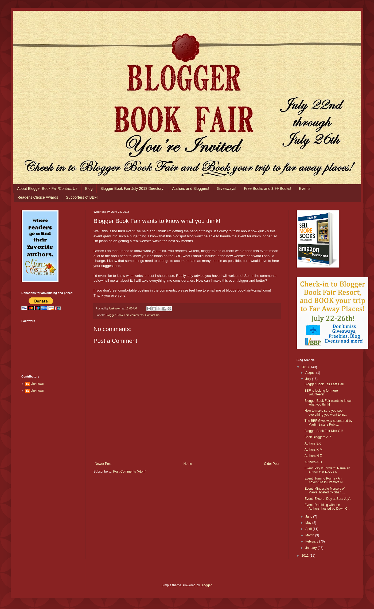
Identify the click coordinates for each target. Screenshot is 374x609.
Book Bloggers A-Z (318, 437)
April (309, 529)
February (312, 541)
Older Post (271, 464)
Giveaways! (226, 188)
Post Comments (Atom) (129, 471)
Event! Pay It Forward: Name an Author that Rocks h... (327, 470)
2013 (306, 367)
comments (137, 315)
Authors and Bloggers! (190, 188)
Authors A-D (313, 462)
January (311, 548)
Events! (305, 188)
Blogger (206, 585)
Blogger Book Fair (117, 315)
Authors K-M (313, 449)
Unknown (37, 384)
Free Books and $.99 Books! (267, 188)
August (310, 373)
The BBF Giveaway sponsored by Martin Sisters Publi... (328, 422)
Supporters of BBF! (82, 197)
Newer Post (103, 464)
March (310, 535)
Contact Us (152, 315)
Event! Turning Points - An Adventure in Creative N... (325, 480)
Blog (89, 188)
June (309, 516)
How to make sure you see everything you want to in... (326, 412)
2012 (306, 555)
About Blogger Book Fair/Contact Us (47, 188)
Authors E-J (313, 443)
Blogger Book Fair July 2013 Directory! (132, 188)
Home (188, 464)
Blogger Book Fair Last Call (324, 384)
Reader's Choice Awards (37, 197)
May (308, 523)
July (308, 379)
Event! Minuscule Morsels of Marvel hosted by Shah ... (325, 490)
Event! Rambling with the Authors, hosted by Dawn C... (327, 506)
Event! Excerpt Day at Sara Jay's (328, 499)
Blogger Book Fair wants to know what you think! (328, 402)
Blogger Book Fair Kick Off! (324, 431)
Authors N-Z (313, 456)
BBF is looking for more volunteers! (321, 392)
